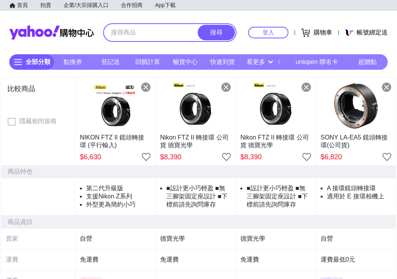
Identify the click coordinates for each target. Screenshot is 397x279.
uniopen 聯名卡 (311, 62)
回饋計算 (147, 62)
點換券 (73, 62)
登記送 (110, 62)
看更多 (260, 62)
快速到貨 (222, 62)
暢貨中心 (185, 62)
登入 (268, 32)
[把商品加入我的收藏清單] (146, 157)
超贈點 (362, 62)
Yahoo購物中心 (51, 32)
